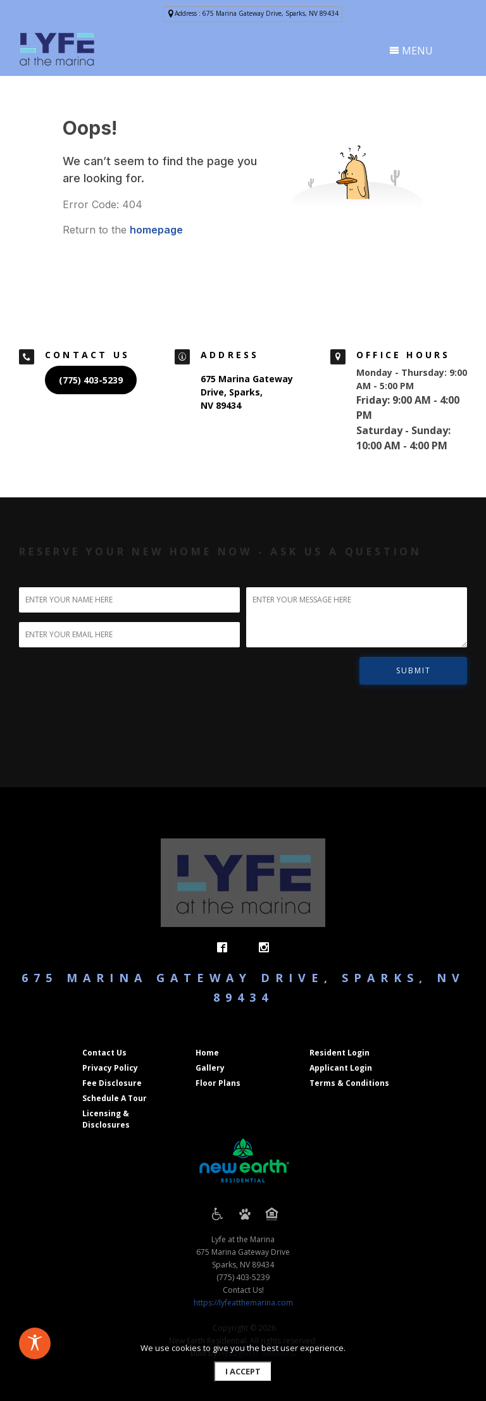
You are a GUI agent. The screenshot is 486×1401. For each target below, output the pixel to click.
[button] (252, 14)
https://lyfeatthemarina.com (243, 1302)
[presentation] (57, 49)
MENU (411, 51)
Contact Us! (243, 1290)
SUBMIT (413, 670)
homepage (156, 229)
